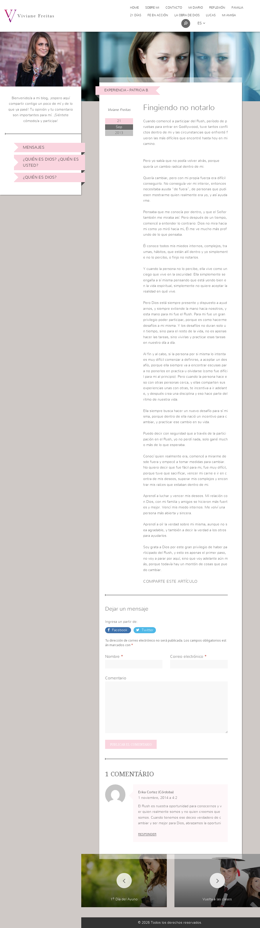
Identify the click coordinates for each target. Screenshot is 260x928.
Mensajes (33, 147)
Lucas (211, 15)
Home (134, 7)
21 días (135, 15)
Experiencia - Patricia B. (126, 90)
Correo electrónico (186, 657)
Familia (237, 7)
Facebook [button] (119, 630)
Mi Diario (195, 7)
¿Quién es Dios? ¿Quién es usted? (51, 162)
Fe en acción (158, 15)
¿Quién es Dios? (40, 177)
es (201, 23)
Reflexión (217, 7)
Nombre (112, 657)
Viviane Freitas (119, 110)
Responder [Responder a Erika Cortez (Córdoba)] (147, 834)
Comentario (115, 678)
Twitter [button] (147, 630)
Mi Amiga (229, 15)
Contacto (174, 7)
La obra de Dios (187, 15)
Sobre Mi (152, 7)
